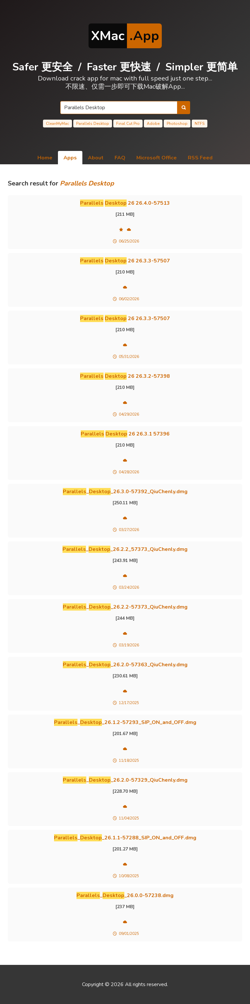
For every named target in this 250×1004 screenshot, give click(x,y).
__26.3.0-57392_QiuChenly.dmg (125, 491)
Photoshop (177, 123)
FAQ (120, 157)
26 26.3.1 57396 (125, 433)
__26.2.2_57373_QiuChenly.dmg (125, 549)
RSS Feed (200, 157)
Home (44, 157)
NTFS (199, 123)
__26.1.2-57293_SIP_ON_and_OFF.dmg (125, 722)
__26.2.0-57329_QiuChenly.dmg (125, 780)
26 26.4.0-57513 (125, 203)
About (96, 157)
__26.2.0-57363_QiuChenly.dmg (125, 664)
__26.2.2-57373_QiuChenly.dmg (125, 607)
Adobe (153, 123)
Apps (70, 157)
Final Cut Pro (128, 123)
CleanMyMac (57, 123)
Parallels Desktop (92, 123)
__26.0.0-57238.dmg (125, 895)
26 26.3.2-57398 (125, 376)
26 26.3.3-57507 (125, 260)
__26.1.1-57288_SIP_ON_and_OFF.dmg (125, 837)
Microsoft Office (156, 157)
